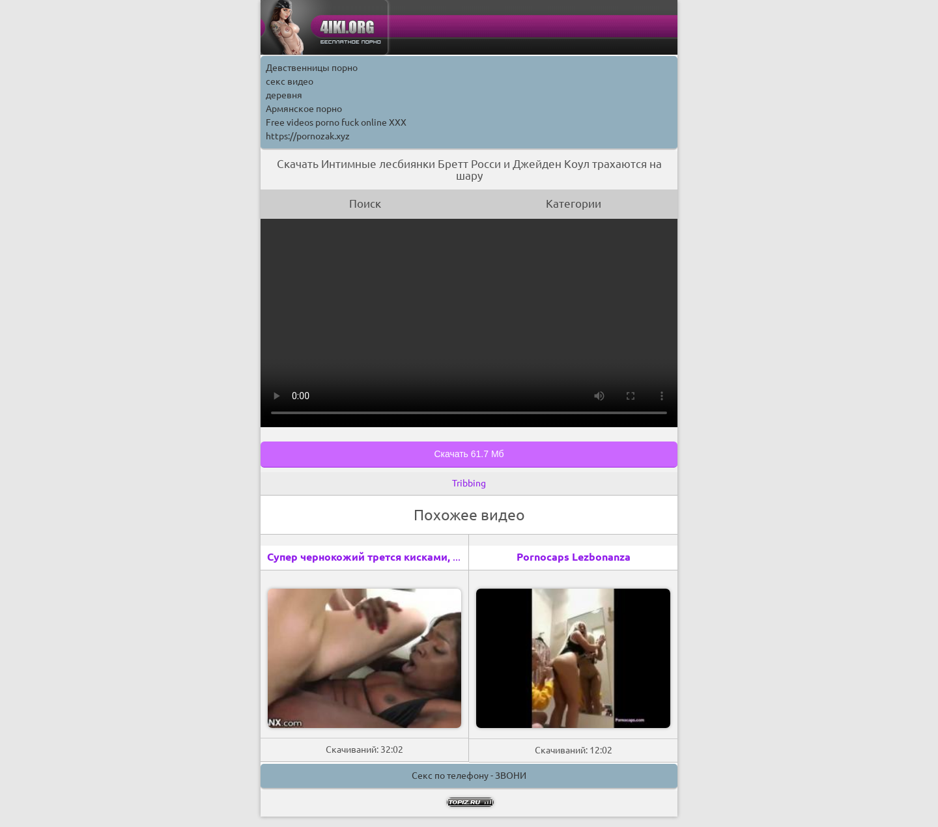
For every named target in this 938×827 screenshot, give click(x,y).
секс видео (289, 81)
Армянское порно (304, 109)
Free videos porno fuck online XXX (336, 122)
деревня (284, 95)
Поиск (365, 203)
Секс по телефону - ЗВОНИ (469, 775)
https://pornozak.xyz (308, 136)
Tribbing (469, 483)
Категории (573, 203)
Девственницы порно (312, 68)
